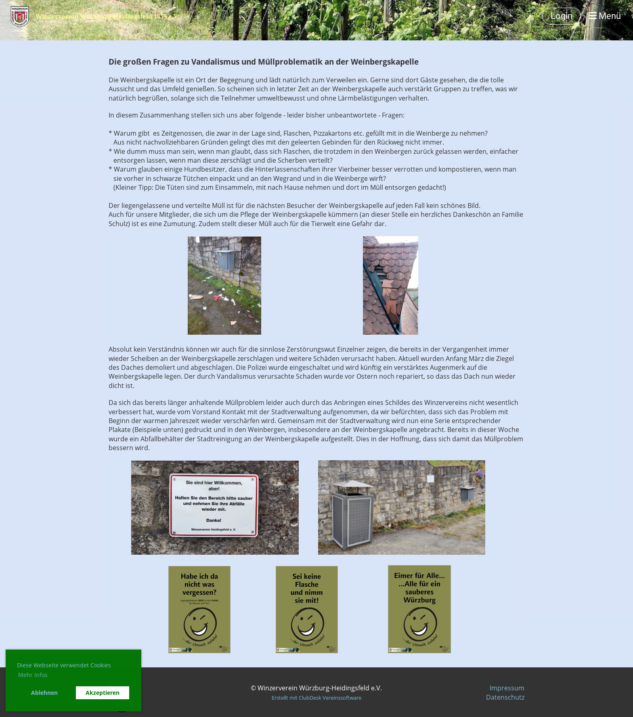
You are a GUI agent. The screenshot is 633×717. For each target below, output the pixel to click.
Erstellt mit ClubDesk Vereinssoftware (316, 697)
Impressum (507, 687)
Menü (605, 16)
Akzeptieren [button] (102, 692)
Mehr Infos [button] (33, 675)
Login (561, 16)
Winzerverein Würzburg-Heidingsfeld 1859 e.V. (107, 16)
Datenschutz (505, 697)
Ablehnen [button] (44, 692)
